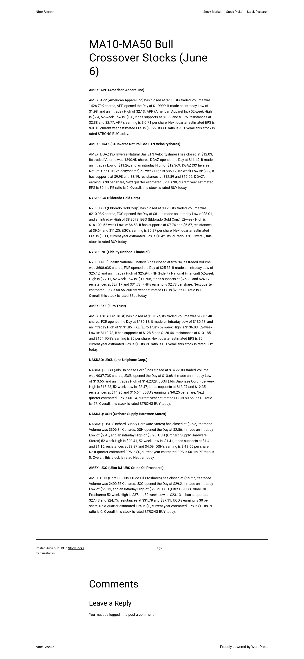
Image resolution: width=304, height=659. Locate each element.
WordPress (259, 647)
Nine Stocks (45, 12)
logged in (116, 614)
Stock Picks (76, 548)
